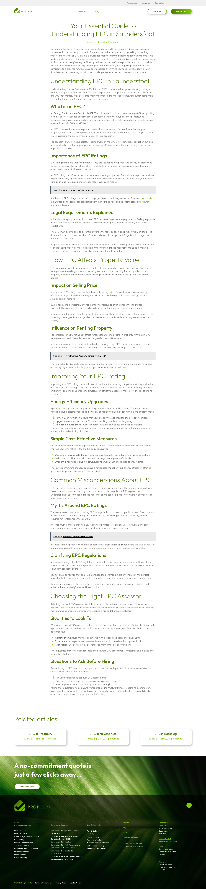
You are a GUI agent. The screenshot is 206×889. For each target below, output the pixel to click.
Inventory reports (21, 851)
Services (82, 11)
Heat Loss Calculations (96, 849)
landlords (147, 198)
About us (146, 3)
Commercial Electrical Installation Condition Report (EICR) (64, 837)
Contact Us (163, 822)
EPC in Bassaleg (165, 734)
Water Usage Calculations (98, 843)
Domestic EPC (20, 831)
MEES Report (19, 854)
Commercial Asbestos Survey (62, 848)
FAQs (125, 832)
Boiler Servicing (20, 857)
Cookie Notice (76, 883)
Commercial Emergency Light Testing (66, 856)
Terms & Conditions (43, 883)
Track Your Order (130, 837)
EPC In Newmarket (103, 734)
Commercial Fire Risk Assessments (65, 845)
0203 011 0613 (165, 838)
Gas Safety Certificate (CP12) (26, 837)
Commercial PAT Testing (60, 842)
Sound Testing (93, 837)
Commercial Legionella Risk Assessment (62, 852)
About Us (126, 822)
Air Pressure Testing (95, 846)
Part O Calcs (92, 831)
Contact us (159, 3)
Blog (97, 11)
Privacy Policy (60, 883)
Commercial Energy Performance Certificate (64, 832)
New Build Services (94, 825)
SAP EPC (90, 834)
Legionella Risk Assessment (26, 848)
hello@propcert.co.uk (168, 841)
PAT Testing (19, 840)
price (111, 292)
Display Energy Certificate (61, 859)
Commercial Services (59, 825)
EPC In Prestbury (40, 734)
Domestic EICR (20, 833)
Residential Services (22, 825)
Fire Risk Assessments (23, 842)
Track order (132, 3)
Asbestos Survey (21, 845)
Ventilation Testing (94, 840)
